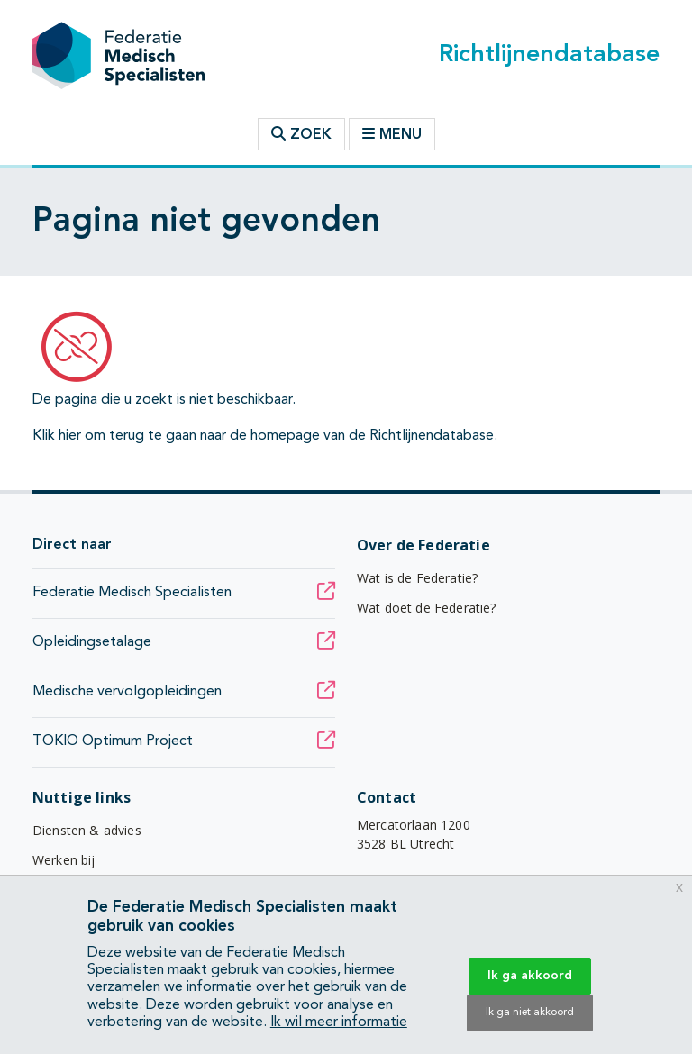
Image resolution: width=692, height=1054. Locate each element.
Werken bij (64, 859)
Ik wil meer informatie (338, 1022)
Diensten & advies (86, 830)
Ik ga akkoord (529, 975)
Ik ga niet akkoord (530, 1012)
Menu (392, 134)
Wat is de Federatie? (417, 577)
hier (70, 436)
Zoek (301, 134)
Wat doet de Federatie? (426, 607)
